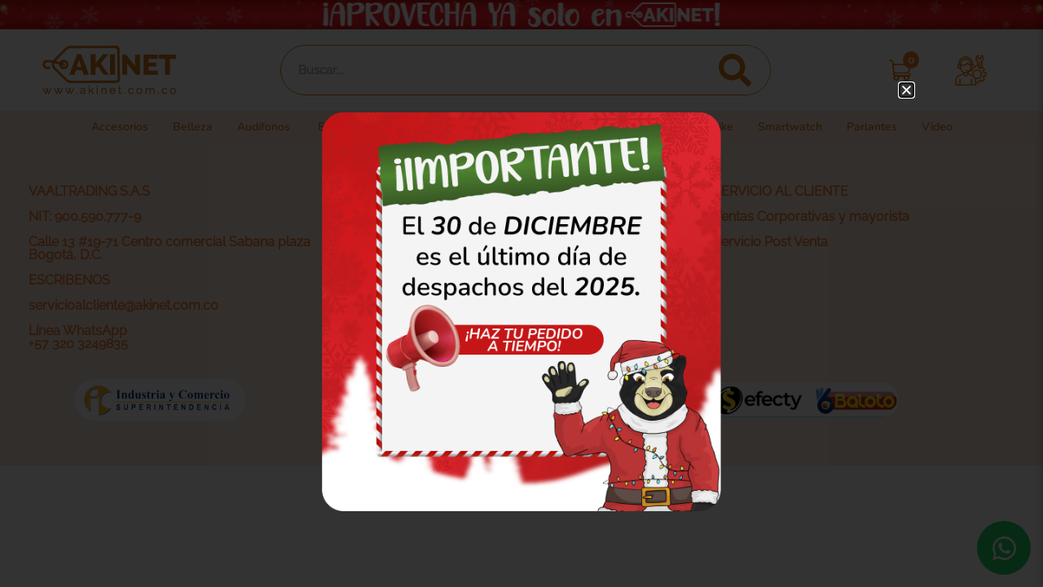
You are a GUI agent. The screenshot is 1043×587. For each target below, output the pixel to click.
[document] (521, 293)
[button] (906, 90)
